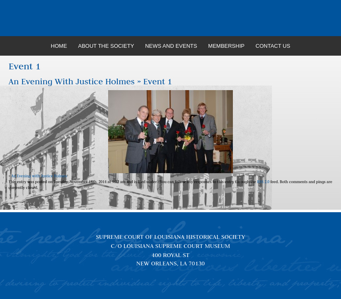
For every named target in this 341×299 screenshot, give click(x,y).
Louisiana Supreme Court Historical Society (170, 18)
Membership (226, 46)
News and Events (171, 46)
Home (59, 46)
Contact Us (273, 46)
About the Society (106, 46)
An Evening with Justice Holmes (72, 81)
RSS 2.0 (263, 181)
